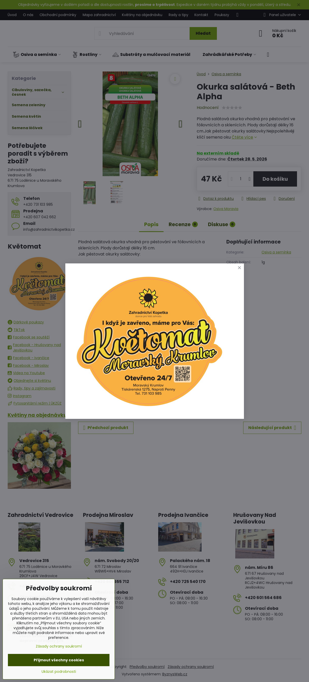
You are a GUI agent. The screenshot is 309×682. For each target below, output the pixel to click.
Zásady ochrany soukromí (59, 646)
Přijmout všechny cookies (59, 660)
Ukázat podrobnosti (59, 671)
